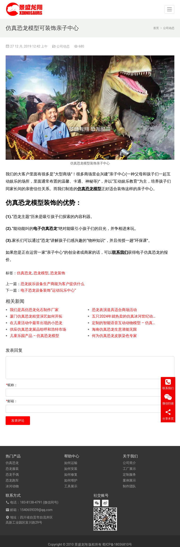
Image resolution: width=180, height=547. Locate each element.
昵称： (11, 385)
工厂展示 (129, 469)
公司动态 (63, 46)
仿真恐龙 (24, 273)
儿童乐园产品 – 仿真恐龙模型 (34, 335)
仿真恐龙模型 (89, 188)
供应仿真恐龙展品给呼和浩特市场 (38, 329)
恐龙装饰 (57, 273)
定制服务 (129, 474)
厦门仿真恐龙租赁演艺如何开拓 (36, 316)
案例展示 (129, 480)
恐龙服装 (12, 469)
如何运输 (70, 463)
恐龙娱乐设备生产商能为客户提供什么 (52, 284)
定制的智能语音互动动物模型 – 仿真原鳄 (125, 323)
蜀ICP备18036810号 (117, 544)
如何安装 (70, 469)
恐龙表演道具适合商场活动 (114, 310)
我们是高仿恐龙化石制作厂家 (34, 310)
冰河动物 (12, 486)
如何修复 (70, 474)
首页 (156, 28)
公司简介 (129, 463)
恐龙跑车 (12, 480)
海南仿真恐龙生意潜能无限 (114, 329)
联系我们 (120, 252)
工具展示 (70, 486)
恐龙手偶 (12, 474)
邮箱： (11, 401)
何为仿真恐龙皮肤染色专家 (114, 335)
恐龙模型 (41, 273)
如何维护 (70, 480)
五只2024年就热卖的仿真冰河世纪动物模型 (125, 316)
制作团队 (129, 486)
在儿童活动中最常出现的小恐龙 (36, 323)
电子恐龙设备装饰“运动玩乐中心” (48, 290)
